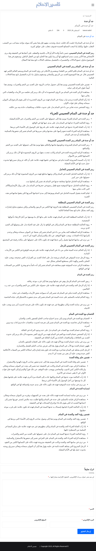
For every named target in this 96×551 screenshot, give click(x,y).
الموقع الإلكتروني (40, 520)
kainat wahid (87, 30)
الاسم (91, 509)
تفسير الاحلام (32, 546)
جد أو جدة (90, 36)
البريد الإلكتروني (88, 520)
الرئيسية (89, 16)
